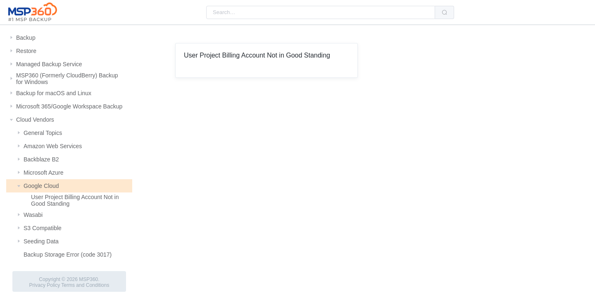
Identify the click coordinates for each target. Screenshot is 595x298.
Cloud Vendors (35, 119)
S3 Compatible (43, 228)
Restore (26, 51)
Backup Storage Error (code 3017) (68, 254)
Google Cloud (41, 186)
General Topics (43, 133)
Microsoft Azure (43, 172)
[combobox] (320, 12)
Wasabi (33, 214)
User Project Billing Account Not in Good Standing (75, 200)
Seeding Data (41, 241)
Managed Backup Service (49, 64)
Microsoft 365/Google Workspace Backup (69, 106)
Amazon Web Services (53, 146)
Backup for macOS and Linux (53, 93)
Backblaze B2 (41, 159)
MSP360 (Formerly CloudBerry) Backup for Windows (67, 78)
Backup (26, 37)
